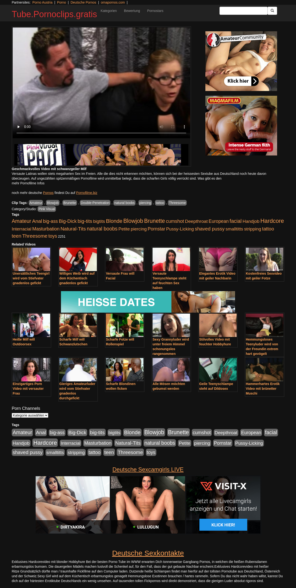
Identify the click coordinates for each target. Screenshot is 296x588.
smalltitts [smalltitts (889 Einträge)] (234, 228)
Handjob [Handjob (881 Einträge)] (251, 221)
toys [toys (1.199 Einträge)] (52, 236)
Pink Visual (46, 209)
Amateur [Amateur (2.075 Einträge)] (21, 221)
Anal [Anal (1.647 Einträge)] (37, 221)
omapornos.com (113, 2)
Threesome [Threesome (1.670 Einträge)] (34, 236)
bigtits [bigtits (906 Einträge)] (99, 221)
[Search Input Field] (243, 11)
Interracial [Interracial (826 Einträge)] (21, 228)
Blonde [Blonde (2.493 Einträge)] (114, 221)
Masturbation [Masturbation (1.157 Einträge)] (46, 228)
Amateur (36, 203)
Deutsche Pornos (83, 2)
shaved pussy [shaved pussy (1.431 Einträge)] (210, 228)
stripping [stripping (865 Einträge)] (252, 228)
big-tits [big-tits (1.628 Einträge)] (84, 221)
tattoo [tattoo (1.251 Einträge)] (268, 228)
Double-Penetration (95, 203)
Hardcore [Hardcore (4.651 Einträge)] (272, 221)
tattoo (160, 203)
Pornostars (155, 11)
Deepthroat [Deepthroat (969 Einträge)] (196, 221)
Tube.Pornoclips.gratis (54, 14)
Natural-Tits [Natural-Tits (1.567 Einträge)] (73, 228)
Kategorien (109, 11)
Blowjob (53, 203)
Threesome (177, 203)
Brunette (69, 203)
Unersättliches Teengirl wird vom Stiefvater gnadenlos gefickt (31, 278)
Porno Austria (42, 2)
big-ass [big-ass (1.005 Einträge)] (50, 221)
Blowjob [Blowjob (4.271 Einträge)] (133, 221)
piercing (145, 203)
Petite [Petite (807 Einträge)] (124, 228)
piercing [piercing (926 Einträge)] (139, 228)
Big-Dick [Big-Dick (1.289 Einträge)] (68, 221)
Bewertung (132, 11)
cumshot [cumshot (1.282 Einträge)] (175, 221)
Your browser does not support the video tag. (101, 82)
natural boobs (124, 203)
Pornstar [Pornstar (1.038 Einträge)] (156, 228)
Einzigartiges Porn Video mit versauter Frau (28, 388)
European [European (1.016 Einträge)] (219, 221)
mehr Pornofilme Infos (28, 183)
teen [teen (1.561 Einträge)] (16, 236)
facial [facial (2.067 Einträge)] (235, 221)
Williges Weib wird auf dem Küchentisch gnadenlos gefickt (76, 278)
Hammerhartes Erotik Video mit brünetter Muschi (263, 388)
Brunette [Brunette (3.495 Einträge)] (154, 221)
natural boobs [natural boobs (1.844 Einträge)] (102, 228)
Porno (61, 2)
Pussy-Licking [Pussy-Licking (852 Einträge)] (180, 228)
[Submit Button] (272, 11)
